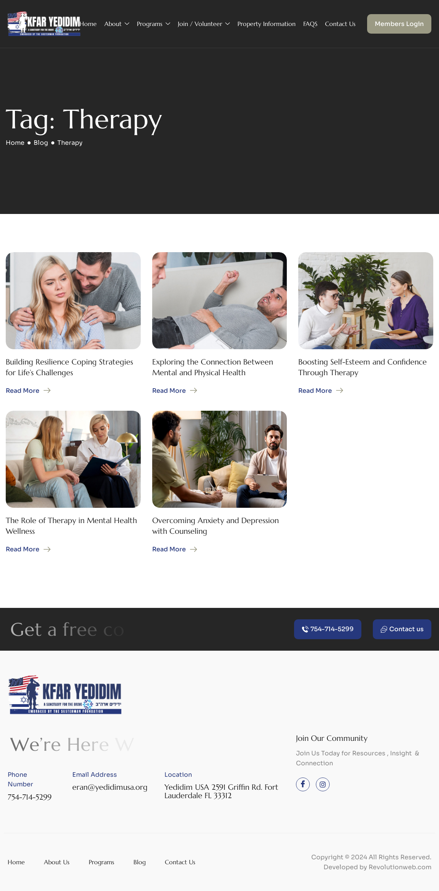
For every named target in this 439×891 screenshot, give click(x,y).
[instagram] (323, 784)
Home (88, 24)
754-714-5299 (30, 797)
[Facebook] (303, 784)
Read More (22, 391)
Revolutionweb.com (400, 867)
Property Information (266, 24)
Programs (153, 24)
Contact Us (340, 24)
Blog (139, 862)
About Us (57, 862)
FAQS (310, 24)
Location (178, 775)
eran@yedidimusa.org (110, 787)
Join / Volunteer (204, 24)
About (116, 24)
